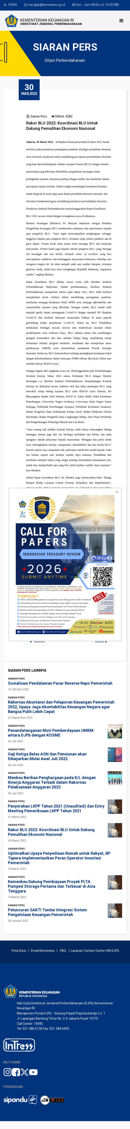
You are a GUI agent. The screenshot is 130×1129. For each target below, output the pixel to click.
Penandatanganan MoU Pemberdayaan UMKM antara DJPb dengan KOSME (51, 740)
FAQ (63, 958)
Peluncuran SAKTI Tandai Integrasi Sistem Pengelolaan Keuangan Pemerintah (47, 920)
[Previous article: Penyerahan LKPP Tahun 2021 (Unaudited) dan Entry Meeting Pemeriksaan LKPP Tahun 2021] (38, 649)
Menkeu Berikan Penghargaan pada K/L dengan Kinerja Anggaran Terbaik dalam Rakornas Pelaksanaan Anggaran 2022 (52, 790)
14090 (12, 5)
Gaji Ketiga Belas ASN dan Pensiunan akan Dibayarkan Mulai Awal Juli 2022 (47, 764)
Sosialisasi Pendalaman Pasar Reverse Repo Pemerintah (60, 691)
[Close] (116, 492)
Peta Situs (19, 958)
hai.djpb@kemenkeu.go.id (47, 5)
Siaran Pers (39, 116)
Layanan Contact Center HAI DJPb (95, 958)
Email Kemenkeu (43, 958)
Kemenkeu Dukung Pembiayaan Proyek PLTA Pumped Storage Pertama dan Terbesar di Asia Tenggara (51, 894)
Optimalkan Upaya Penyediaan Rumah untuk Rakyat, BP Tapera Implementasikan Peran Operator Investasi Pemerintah (59, 866)
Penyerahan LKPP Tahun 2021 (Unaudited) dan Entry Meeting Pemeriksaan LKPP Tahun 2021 (56, 816)
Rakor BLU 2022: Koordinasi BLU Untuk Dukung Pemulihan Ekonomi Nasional (51, 840)
